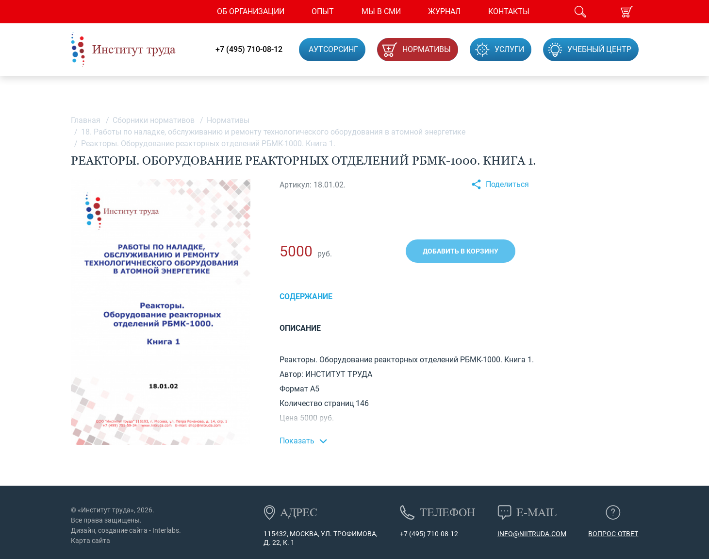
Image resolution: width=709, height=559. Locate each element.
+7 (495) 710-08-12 (248, 49)
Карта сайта (90, 540)
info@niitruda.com (531, 534)
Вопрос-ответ (613, 534)
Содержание (306, 296)
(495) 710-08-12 (433, 534)
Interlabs (165, 530)
